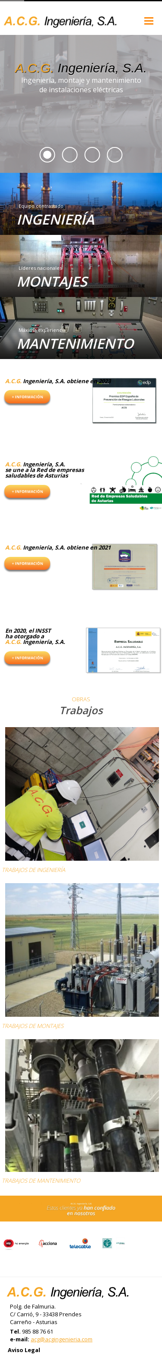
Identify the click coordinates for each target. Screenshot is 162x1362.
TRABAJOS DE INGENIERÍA (33, 870)
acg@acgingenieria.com (61, 1339)
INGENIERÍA (55, 219)
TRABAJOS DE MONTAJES (33, 1026)
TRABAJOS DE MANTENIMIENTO (41, 1180)
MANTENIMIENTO (74, 343)
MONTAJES (51, 281)
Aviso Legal (24, 1350)
